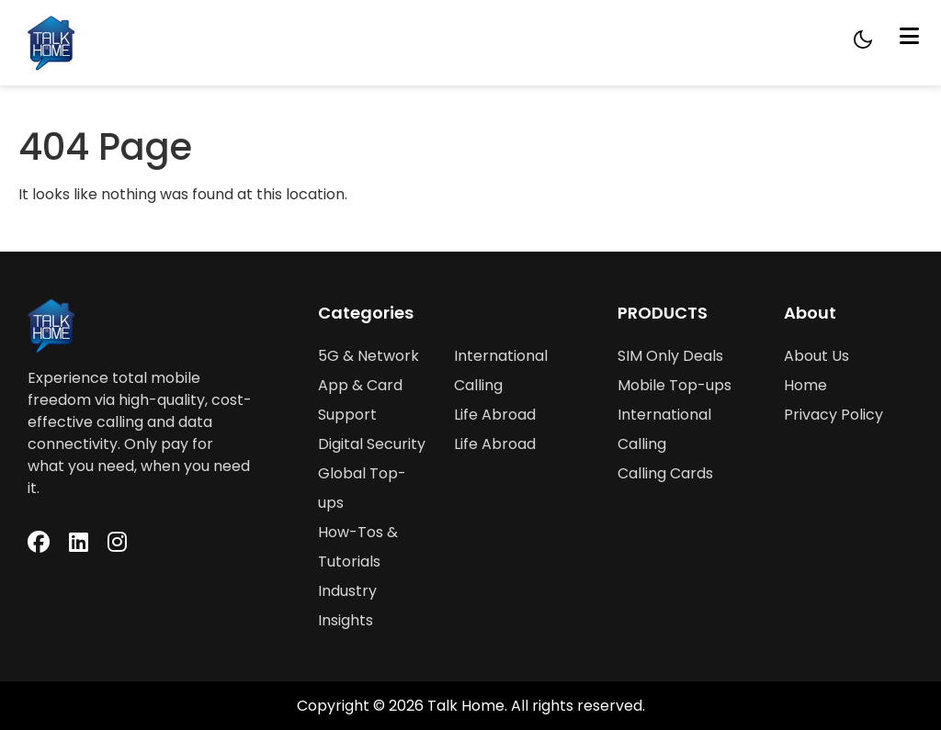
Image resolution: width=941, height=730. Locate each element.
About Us (816, 355)
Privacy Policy (833, 414)
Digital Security (371, 444)
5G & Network (368, 355)
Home (805, 385)
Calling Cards (665, 473)
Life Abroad (495, 414)
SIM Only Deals (670, 355)
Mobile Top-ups (674, 385)
